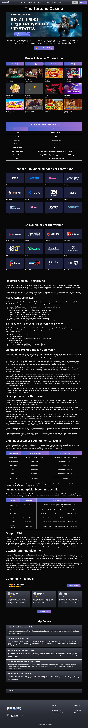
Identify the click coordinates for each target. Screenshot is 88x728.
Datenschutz (77, 705)
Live (34, 64)
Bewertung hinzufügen (73, 585)
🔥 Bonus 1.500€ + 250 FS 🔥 (44, 48)
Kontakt (53, 708)
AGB (75, 708)
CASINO (23, 2)
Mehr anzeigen (44, 611)
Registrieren (83, 2)
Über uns (53, 705)
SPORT (40, 2)
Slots (73, 64)
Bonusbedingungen (56, 710)
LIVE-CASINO (31, 2)
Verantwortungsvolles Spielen (58, 712)
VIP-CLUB (47, 2)
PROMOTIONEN (56, 2)
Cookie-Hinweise (78, 710)
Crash (53, 64)
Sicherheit (76, 712)
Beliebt (15, 64)
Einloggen (75, 2)
